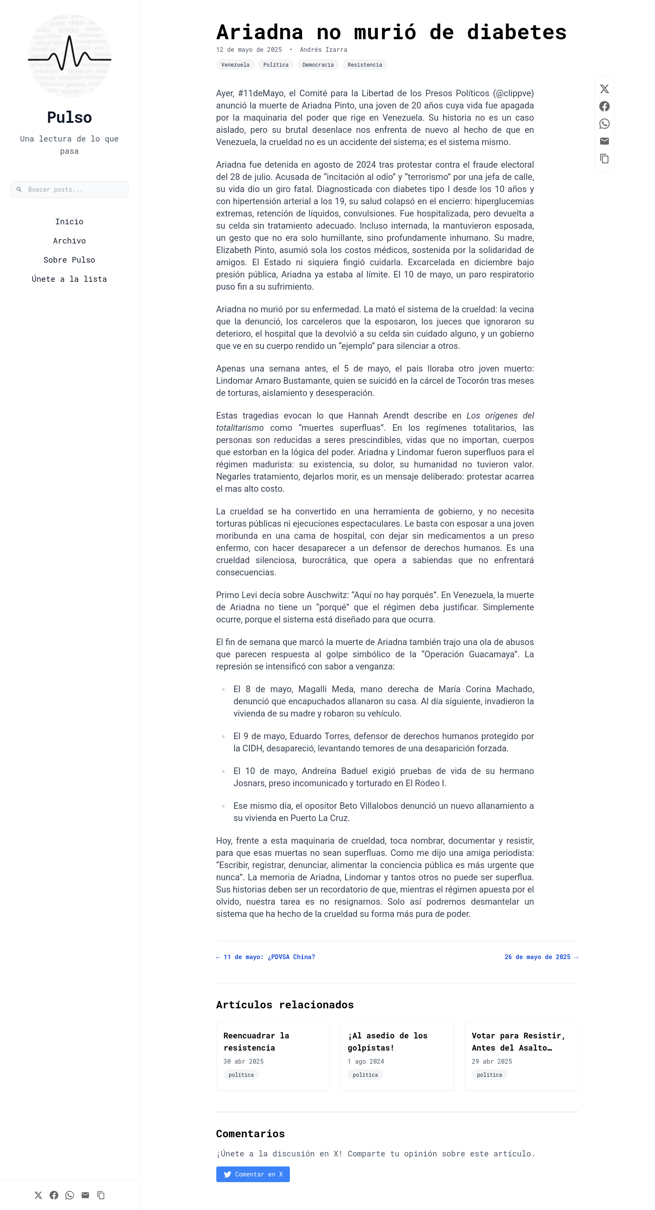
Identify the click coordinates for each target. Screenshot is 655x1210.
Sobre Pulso (69, 259)
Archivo (69, 240)
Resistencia (365, 64)
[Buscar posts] (69, 189)
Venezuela (236, 64)
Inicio (69, 221)
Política (276, 64)
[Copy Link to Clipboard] (101, 1195)
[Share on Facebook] (54, 1195)
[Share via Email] (85, 1195)
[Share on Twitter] (38, 1195)
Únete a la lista (69, 279)
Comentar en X (253, 1174)
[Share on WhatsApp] (69, 1195)
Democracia (318, 64)
